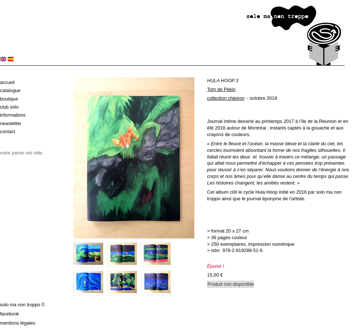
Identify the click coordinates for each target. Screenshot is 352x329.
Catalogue (10, 90)
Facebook (9, 314)
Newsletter (10, 123)
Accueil (7, 82)
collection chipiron (226, 98)
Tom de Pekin (221, 89)
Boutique (9, 99)
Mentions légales (17, 323)
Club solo (9, 107)
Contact (7, 131)
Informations (13, 115)
